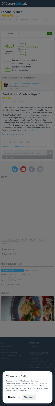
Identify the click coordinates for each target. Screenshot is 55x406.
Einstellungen (14, 397)
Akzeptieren (29, 397)
